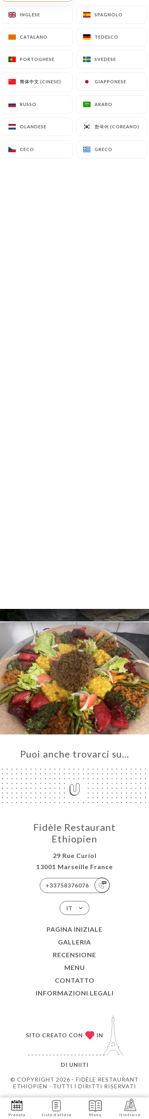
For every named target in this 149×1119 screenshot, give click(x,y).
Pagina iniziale (74, 929)
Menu (74, 967)
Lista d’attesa (57, 1107)
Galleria (74, 942)
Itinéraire (130, 1107)
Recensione (74, 954)
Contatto (75, 980)
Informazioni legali (75, 993)
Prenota (16, 1107)
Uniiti (79, 1064)
